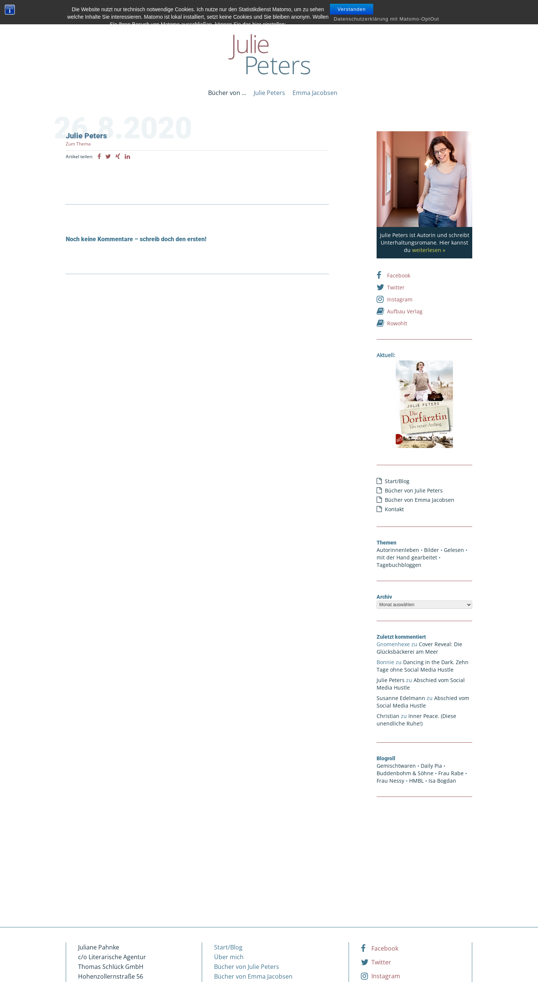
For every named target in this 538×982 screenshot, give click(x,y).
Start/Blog (397, 481)
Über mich (229, 957)
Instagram (394, 299)
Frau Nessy (390, 780)
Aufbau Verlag (400, 311)
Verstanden (351, 9)
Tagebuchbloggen (399, 564)
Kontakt (394, 509)
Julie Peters (269, 93)
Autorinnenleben (398, 549)
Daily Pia (431, 765)
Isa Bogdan (442, 780)
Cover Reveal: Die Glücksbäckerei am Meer (419, 648)
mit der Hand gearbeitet (407, 557)
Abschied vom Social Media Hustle (423, 701)
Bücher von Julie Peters (414, 490)
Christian (388, 715)
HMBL (416, 780)
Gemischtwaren (396, 765)
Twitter (391, 287)
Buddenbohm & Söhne (405, 773)
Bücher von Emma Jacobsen (419, 499)
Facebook (393, 275)
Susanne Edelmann (401, 698)
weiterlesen (426, 250)
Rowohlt (392, 323)
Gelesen (454, 549)
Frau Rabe (451, 773)
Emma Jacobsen (315, 93)
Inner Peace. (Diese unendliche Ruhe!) (416, 719)
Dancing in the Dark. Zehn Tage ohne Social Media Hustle (423, 666)
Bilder (431, 549)
